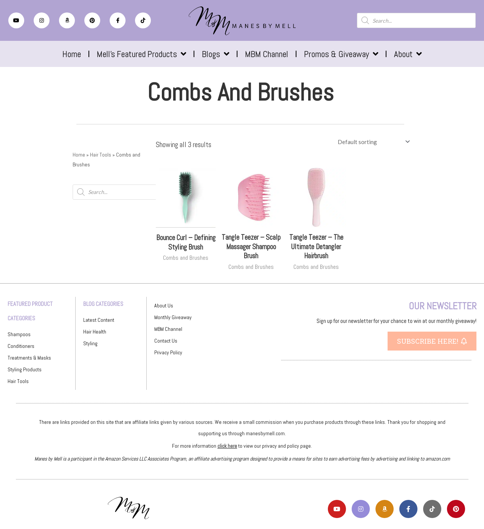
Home (71, 54)
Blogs (215, 54)
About (408, 54)
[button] (432, 341)
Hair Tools (100, 154)
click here (227, 445)
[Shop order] (372, 142)
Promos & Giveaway (341, 54)
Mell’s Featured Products (141, 54)
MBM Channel (266, 54)
